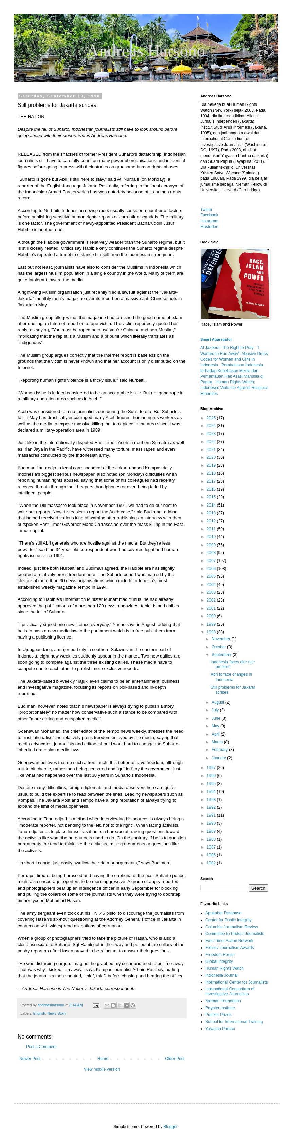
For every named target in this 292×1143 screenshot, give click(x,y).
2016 (212, 489)
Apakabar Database (223, 913)
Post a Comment (41, 1046)
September (222, 654)
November (222, 638)
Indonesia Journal (221, 975)
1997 (212, 767)
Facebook (209, 215)
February (220, 749)
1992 (212, 807)
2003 (212, 592)
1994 (212, 791)
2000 (212, 616)
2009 (212, 544)
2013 (212, 513)
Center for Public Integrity (228, 920)
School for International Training (234, 1021)
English (39, 1013)
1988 (212, 839)
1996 (212, 775)
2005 (212, 576)
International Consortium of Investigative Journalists (229, 991)
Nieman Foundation (223, 1000)
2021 (212, 449)
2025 (212, 418)
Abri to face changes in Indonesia (231, 677)
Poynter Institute (220, 1008)
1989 (212, 831)
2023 (212, 433)
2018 (212, 473)
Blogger (170, 1126)
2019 (212, 465)
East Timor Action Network (229, 940)
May (216, 726)
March (218, 742)
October (219, 647)
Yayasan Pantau (220, 1028)
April (216, 734)
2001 (212, 608)
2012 (212, 521)
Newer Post (29, 1058)
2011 (212, 529)
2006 (212, 568)
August (218, 702)
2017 (212, 481)
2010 (212, 536)
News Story (56, 1013)
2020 (212, 457)
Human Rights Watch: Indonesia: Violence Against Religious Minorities (234, 388)
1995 (212, 783)
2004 (212, 584)
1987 (212, 847)
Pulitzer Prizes (218, 1014)
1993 (212, 799)
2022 (212, 441)
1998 (212, 632)
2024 (212, 425)
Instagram (209, 220)
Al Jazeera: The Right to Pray (227, 347)
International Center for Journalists (236, 982)
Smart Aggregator (216, 339)
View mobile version (102, 1069)
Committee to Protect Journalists (234, 933)
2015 (212, 497)
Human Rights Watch (224, 968)
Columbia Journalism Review (231, 927)
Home (102, 1058)
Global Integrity (219, 961)
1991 (212, 815)
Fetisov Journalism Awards (229, 947)
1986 (212, 855)
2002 (212, 600)
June (216, 718)
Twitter (206, 209)
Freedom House (220, 954)
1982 (212, 863)
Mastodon (209, 226)
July (216, 710)
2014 (212, 505)
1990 (212, 823)
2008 (212, 552)
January (219, 758)
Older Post (174, 1058)
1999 (212, 624)
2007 (212, 560)
